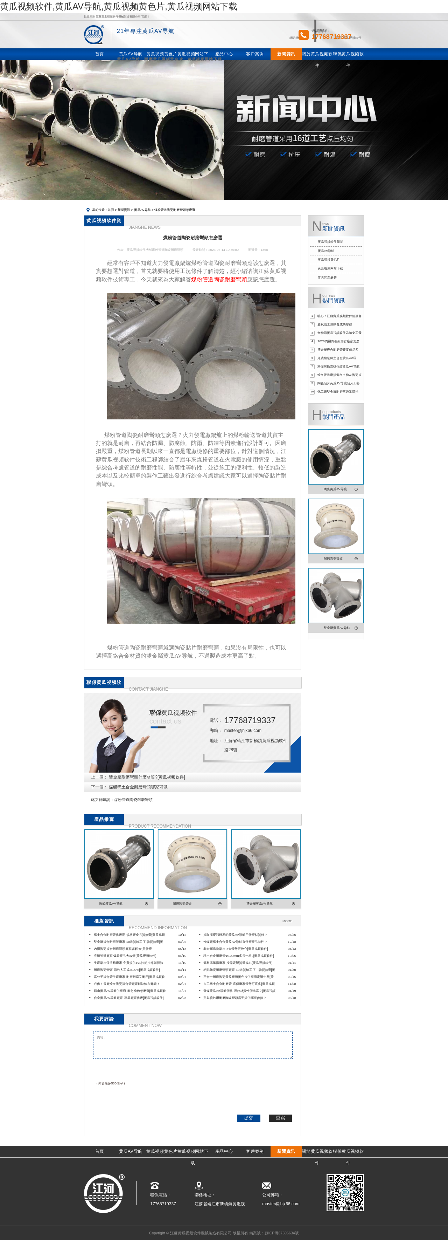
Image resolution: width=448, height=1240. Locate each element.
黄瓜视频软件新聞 (330, 242)
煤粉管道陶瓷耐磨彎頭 (133, 799)
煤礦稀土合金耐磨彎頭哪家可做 (138, 787)
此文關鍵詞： (102, 799)
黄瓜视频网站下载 (330, 268)
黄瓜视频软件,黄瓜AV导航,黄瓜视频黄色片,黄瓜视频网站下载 (118, 6)
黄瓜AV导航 (142, 210)
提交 (248, 1118)
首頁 (111, 210)
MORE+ (288, 921)
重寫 (280, 1118)
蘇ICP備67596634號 (282, 1233)
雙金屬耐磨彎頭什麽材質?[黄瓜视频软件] (147, 777)
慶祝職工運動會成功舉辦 (334, 324)
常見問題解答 (327, 277)
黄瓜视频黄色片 (329, 259)
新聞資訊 (124, 210)
